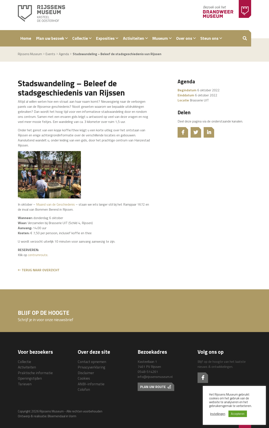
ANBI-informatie (91, 384)
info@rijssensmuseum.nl (155, 376)
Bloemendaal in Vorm (62, 416)
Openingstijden (30, 378)
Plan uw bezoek (50, 38)
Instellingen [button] (217, 414)
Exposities (105, 38)
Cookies (84, 378)
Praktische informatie (35, 373)
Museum (160, 38)
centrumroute (37, 254)
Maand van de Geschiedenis (55, 204)
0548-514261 (148, 371)
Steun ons (209, 38)
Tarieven (25, 384)
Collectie (80, 38)
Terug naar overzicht (38, 269)
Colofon (84, 389)
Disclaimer (86, 373)
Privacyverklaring (91, 367)
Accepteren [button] (237, 414)
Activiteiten (133, 38)
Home (25, 38)
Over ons (184, 38)
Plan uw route (155, 386)
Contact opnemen (92, 361)
